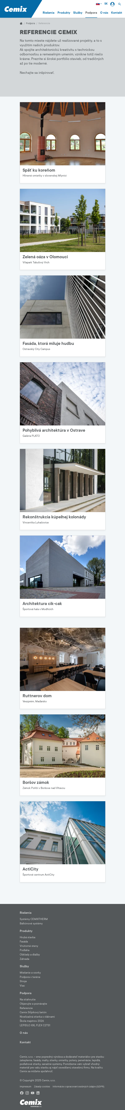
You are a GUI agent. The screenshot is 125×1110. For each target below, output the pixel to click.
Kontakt (116, 13)
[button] (119, 4)
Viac (22, 986)
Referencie (26, 1008)
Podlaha (24, 950)
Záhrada (24, 959)
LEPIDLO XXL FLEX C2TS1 (35, 1025)
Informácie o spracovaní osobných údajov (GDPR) (78, 1086)
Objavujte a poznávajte (33, 1004)
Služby (77, 13)
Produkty (64, 13)
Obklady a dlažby (30, 954)
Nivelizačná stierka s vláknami (37, 1017)
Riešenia (48, 13)
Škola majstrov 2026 (32, 1021)
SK (106, 4)
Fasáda (24, 941)
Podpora (91, 13)
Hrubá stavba (27, 937)
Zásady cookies (42, 1086)
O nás (104, 13)
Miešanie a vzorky (30, 973)
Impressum (25, 1086)
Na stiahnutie (28, 999)
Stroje (23, 981)
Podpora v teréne (30, 977)
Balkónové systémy (31, 923)
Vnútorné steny (29, 946)
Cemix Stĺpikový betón (33, 1012)
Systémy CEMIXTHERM (34, 919)
